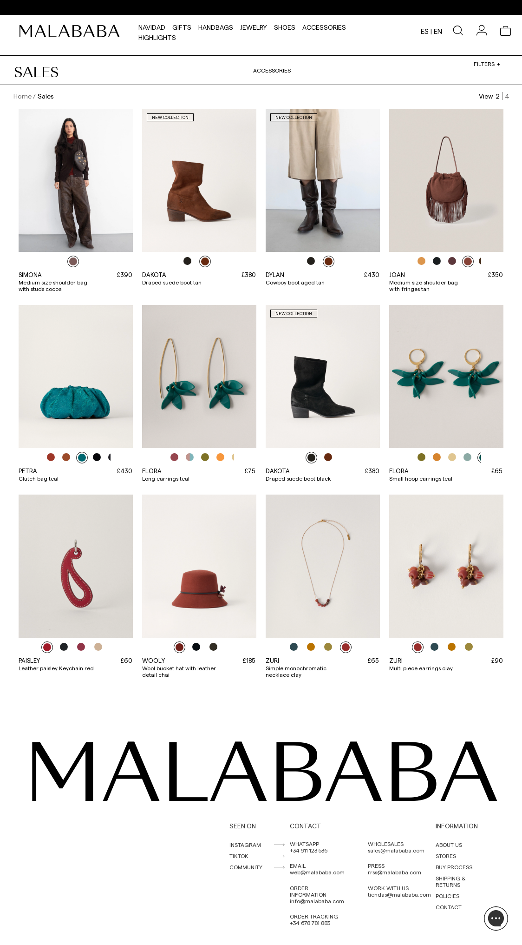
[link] (72, 31)
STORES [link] (446, 855)
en (438, 31)
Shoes (284, 26)
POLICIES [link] (447, 895)
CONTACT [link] (449, 907)
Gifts (181, 26)
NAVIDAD (151, 26)
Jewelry (253, 26)
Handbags (215, 26)
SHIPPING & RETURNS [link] (450, 881)
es (425, 31)
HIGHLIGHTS (157, 36)
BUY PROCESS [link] (454, 867)
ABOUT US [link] (449, 844)
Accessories (324, 26)
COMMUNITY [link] (245, 867)
